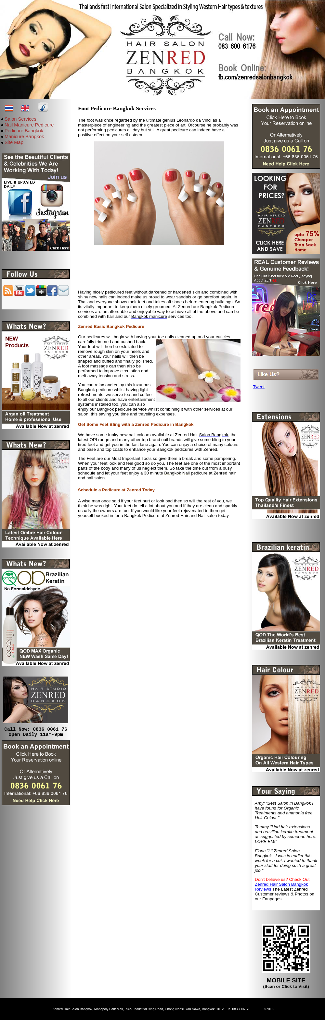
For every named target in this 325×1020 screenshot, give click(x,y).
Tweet (259, 386)
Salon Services (20, 119)
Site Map (14, 142)
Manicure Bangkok (24, 136)
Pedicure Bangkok (24, 130)
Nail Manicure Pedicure (29, 124)
